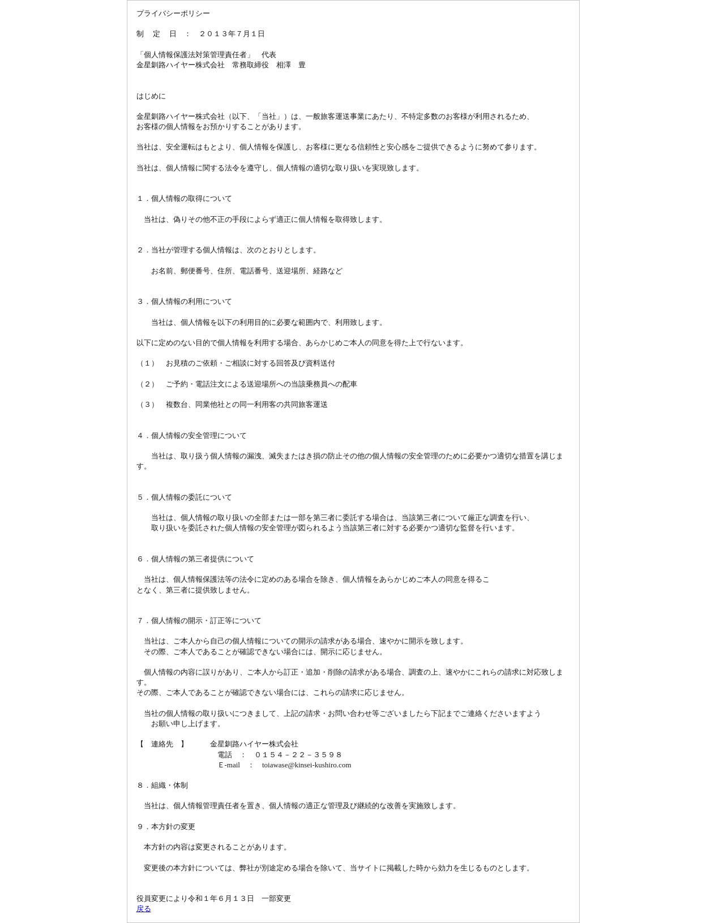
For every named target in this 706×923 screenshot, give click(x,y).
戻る (143, 908)
